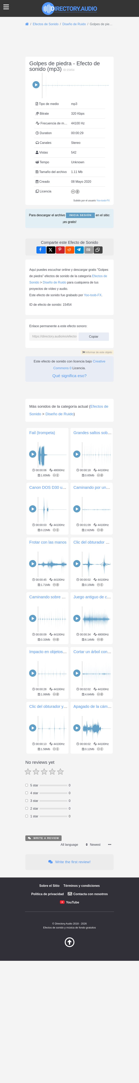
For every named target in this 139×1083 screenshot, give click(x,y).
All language (69, 844)
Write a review (43, 838)
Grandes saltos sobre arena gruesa (104, 433)
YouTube (72, 902)
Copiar (93, 335)
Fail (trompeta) (42, 433)
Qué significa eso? (69, 375)
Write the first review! (69, 862)
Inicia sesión (80, 215)
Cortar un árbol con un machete (101, 652)
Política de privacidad (47, 894)
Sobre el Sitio (49, 885)
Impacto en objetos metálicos (55, 652)
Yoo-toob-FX (103, 200)
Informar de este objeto (97, 352)
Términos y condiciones (82, 885)
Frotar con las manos (48, 542)
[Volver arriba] (69, 946)
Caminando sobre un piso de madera (61, 597)
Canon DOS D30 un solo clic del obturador (66, 487)
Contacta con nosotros (90, 894)
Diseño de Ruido (54, 282)
